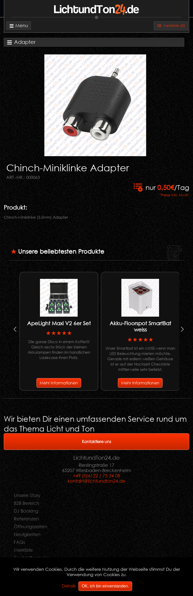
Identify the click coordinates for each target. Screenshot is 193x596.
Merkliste (23, 550)
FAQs (19, 542)
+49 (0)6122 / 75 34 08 (96, 475)
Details (69, 585)
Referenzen (26, 518)
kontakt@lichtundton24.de (96, 481)
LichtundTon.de (96, 10)
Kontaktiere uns (96, 441)
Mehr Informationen (59, 382)
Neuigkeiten (27, 534)
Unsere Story (27, 495)
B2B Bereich (26, 503)
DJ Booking (26, 511)
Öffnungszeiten (30, 526)
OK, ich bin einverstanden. (105, 586)
